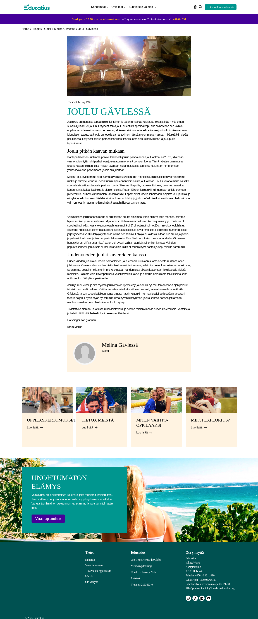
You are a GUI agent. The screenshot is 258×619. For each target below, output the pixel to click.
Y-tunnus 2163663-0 (142, 579)
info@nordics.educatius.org (219, 586)
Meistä (89, 574)
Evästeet (135, 574)
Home (25, 28)
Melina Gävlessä (64, 28)
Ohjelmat (117, 6)
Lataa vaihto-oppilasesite (220, 6)
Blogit (36, 28)
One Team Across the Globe (146, 557)
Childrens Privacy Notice (144, 568)
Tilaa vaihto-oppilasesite (98, 568)
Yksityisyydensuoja (141, 563)
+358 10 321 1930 (204, 573)
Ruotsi (47, 28)
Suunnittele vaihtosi (141, 6)
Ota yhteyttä (91, 579)
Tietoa (89, 550)
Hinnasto (90, 557)
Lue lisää (33, 426)
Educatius (138, 550)
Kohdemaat (98, 6)
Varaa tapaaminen (51, 518)
